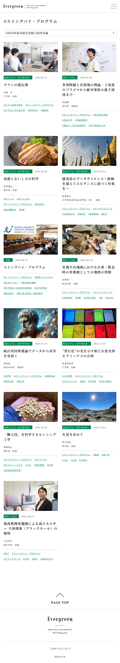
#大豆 (28, 464)
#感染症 (81, 213)
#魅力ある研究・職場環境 (30, 293)
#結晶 (83, 381)
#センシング (41, 459)
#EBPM (7, 375)
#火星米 (83, 459)
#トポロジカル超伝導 (14, 110)
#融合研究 (9, 293)
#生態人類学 (90, 297)
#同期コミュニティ (44, 277)
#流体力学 (67, 119)
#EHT (6, 553)
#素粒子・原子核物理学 (74, 125)
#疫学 (104, 213)
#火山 (65, 459)
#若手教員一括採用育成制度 (18, 287)
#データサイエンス (102, 208)
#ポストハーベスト (13, 464)
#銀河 (35, 558)
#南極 (96, 454)
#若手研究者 (41, 287)
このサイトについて (60, 648)
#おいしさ (9, 198)
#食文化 (109, 297)
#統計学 (21, 381)
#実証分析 (9, 381)
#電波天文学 (46, 558)
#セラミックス (69, 381)
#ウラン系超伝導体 (13, 104)
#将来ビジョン (11, 282)
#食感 (22, 209)
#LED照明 (67, 375)
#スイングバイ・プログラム (40, 104)
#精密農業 (39, 464)
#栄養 (78, 297)
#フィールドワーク (102, 292)
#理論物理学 (81, 119)
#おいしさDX (23, 198)
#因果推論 (50, 375)
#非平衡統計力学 (97, 125)
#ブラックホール (12, 558)
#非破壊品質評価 (12, 470)
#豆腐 (50, 464)
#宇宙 (26, 558)
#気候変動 (93, 213)
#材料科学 (33, 110)
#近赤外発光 (105, 381)
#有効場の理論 (100, 114)
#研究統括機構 (28, 282)
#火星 (74, 459)
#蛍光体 (92, 381)
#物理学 (45, 110)
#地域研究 (67, 297)
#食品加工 (40, 204)
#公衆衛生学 (68, 213)
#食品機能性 (10, 209)
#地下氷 (106, 454)
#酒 (101, 297)
